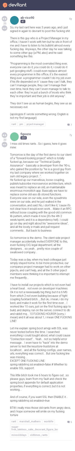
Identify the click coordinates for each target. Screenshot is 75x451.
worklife (48, 421)
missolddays (19, 435)
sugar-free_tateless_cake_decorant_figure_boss (35, 428)
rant (13, 124)
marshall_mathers (30, 421)
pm (21, 124)
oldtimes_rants (39, 435)
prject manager (35, 124)
